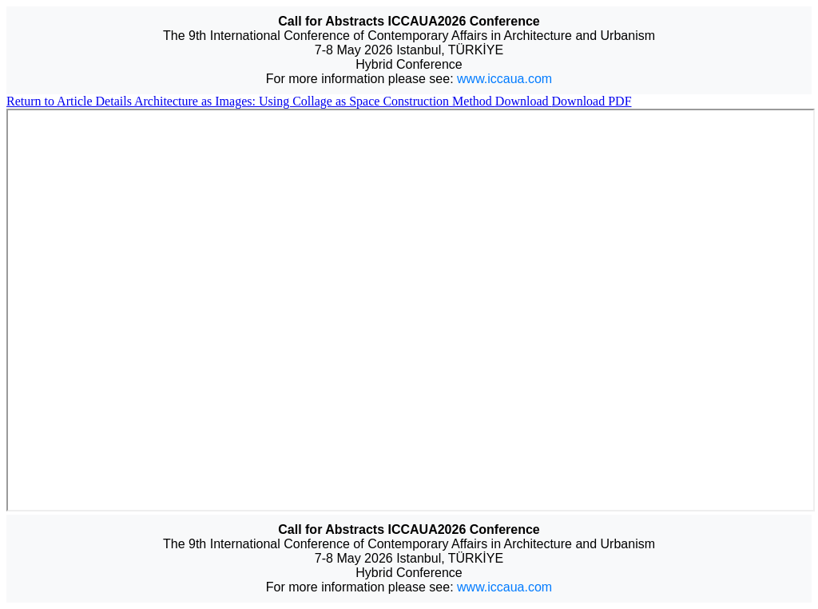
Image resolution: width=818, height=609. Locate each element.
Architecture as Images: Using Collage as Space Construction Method (314, 101)
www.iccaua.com (504, 79)
